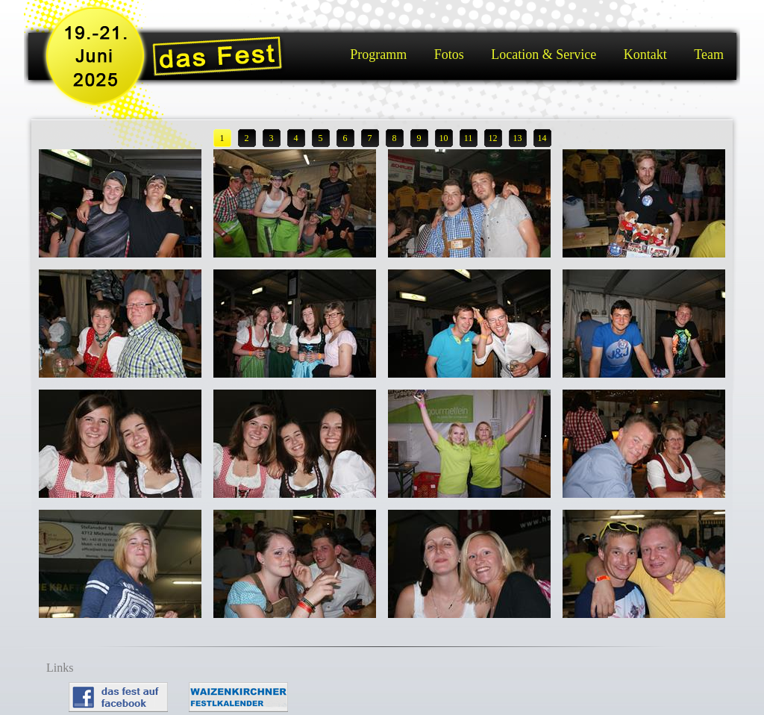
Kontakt (645, 54)
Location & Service (543, 54)
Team (709, 54)
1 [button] (222, 138)
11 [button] (468, 138)
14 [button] (542, 138)
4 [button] (296, 138)
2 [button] (247, 138)
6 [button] (345, 138)
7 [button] (370, 138)
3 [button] (271, 138)
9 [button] (419, 138)
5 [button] (321, 138)
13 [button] (517, 138)
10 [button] (443, 138)
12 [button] (493, 138)
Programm (378, 54)
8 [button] (394, 138)
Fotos (449, 54)
